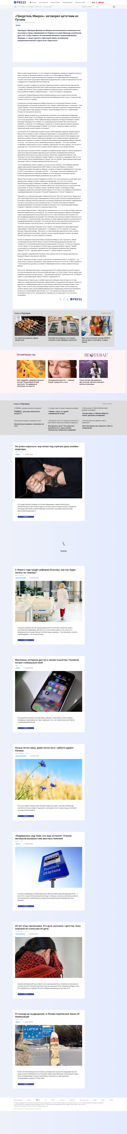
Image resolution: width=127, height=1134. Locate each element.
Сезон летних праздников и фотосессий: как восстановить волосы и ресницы (92, 349)
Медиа (94, 1062)
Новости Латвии (55, 2)
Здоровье (72, 1062)
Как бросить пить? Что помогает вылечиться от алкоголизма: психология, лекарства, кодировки (62, 390)
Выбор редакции (67, 2)
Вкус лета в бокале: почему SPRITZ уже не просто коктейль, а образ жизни (96, 322)
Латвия (29, 1062)
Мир (38, 1062)
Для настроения (84, 1062)
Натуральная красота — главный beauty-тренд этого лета (61, 348)
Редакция (84, 6)
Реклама (89, 6)
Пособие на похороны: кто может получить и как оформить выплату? (62, 321)
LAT (15, 6)
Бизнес (53, 1062)
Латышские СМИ (80, 2)
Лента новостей (43, 2)
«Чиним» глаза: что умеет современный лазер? (58, 379)
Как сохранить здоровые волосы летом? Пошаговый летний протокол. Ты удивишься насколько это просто (30, 350)
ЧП (45, 1062)
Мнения (18, 25)
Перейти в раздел (106, 313)
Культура (62, 1062)
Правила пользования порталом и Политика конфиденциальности (31, 1068)
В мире (33, 2)
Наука (102, 1062)
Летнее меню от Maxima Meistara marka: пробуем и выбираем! (95, 379)
